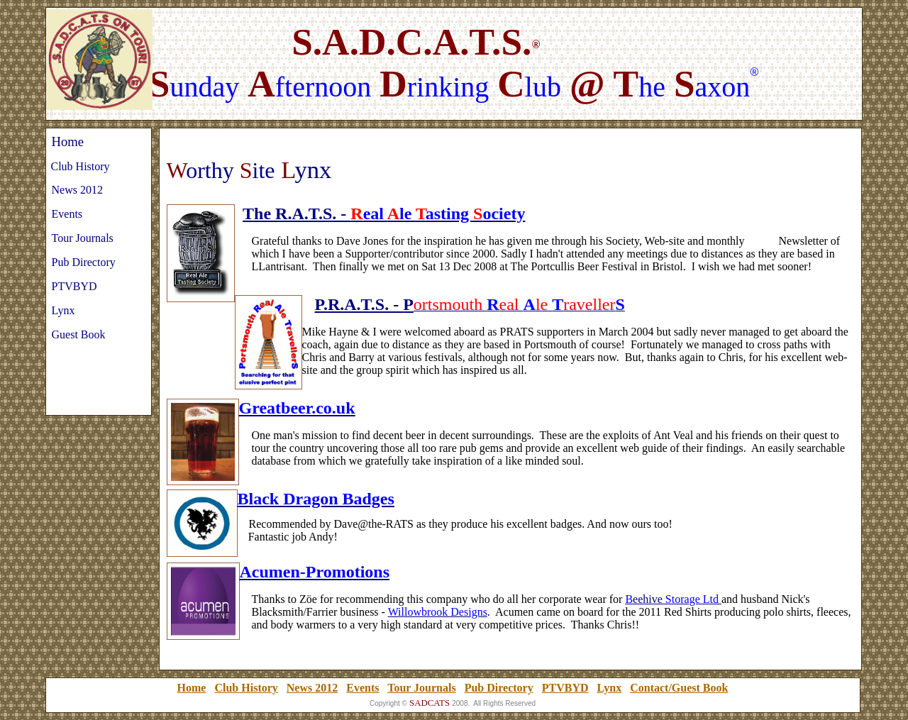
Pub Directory (499, 688)
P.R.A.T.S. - (359, 304)
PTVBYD (565, 688)
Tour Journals (421, 688)
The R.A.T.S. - (296, 213)
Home (191, 688)
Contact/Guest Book (679, 688)
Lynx (609, 688)
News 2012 (312, 688)
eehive (649, 599)
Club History (245, 688)
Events (362, 688)
